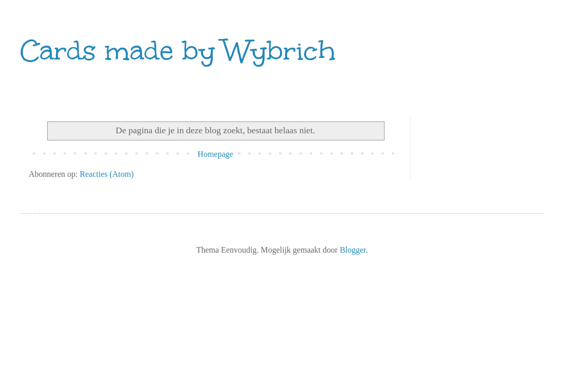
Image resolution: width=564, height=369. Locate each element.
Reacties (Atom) (107, 174)
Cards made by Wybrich (178, 50)
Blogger (353, 249)
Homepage (215, 154)
